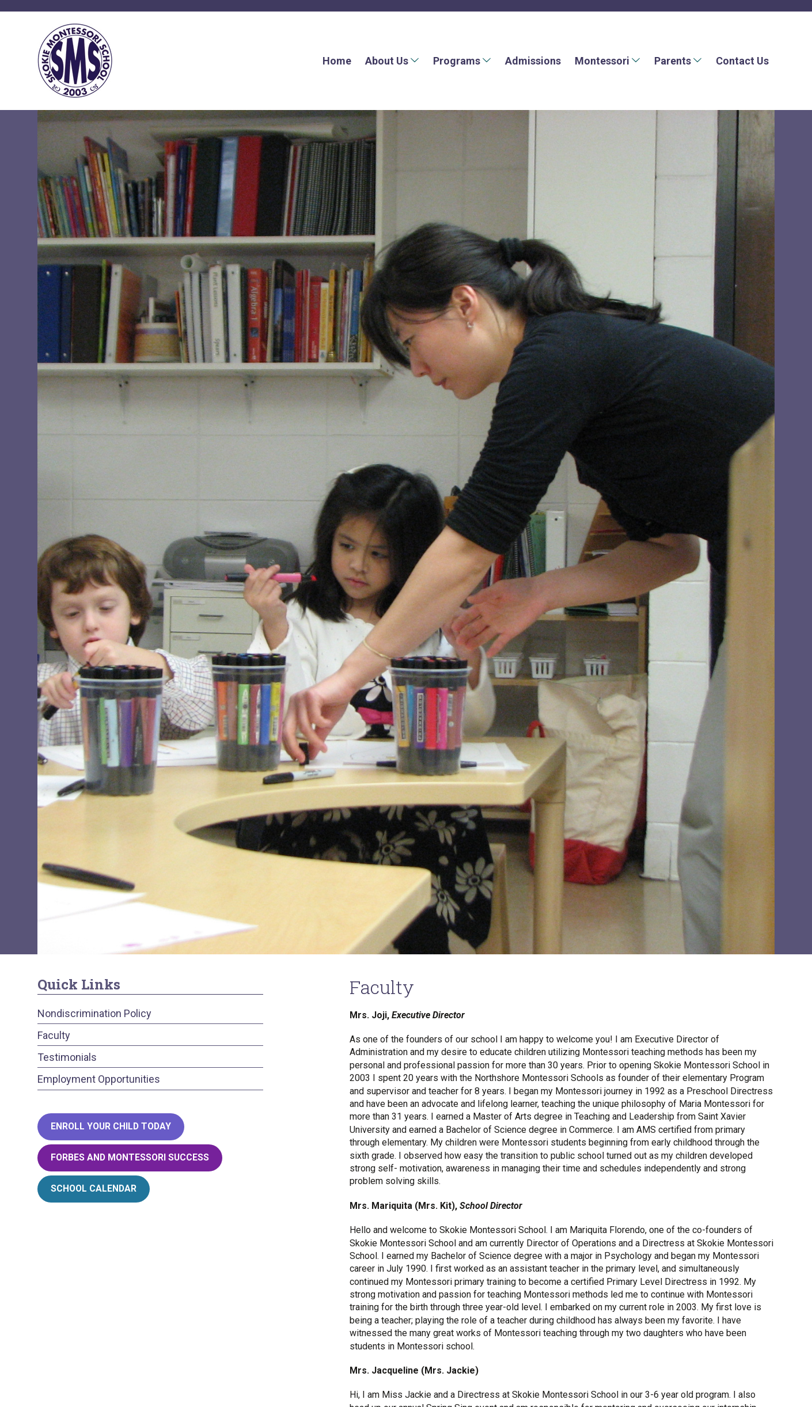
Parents (672, 61)
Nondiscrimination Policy (94, 1013)
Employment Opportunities (98, 1079)
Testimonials (67, 1057)
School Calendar (93, 1188)
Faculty (53, 1035)
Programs (456, 61)
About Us (386, 61)
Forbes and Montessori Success (130, 1157)
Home (336, 61)
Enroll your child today (111, 1126)
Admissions (533, 61)
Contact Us (742, 61)
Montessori (602, 61)
